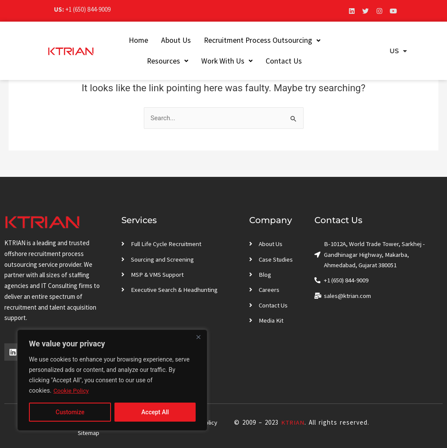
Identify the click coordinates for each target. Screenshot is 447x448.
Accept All (155, 412)
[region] (112, 380)
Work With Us (215, 61)
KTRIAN (292, 422)
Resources (342, 40)
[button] (250, 40)
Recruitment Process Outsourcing (250, 40)
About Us (164, 40)
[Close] (198, 337)
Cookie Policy (72, 390)
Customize (70, 412)
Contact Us (272, 61)
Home (126, 40)
